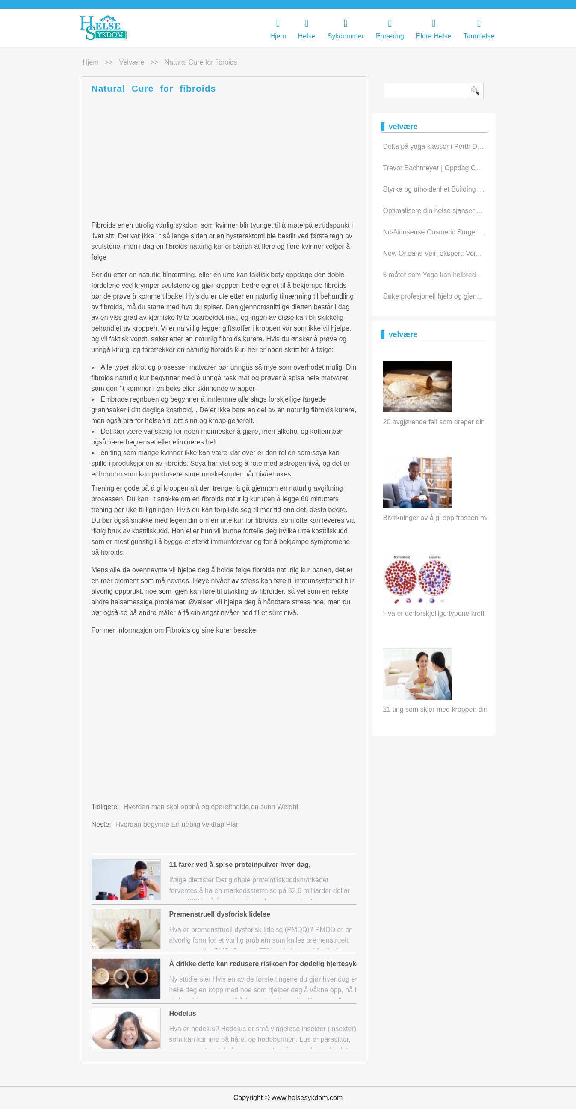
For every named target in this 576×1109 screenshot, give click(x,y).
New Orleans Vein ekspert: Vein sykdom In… (451, 253)
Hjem (278, 29)
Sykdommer (346, 29)
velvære (131, 62)
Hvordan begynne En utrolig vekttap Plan (177, 824)
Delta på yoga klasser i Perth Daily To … (444, 146)
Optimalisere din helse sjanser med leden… (449, 210)
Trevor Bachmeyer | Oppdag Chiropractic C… (452, 168)
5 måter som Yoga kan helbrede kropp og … (450, 274)
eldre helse (434, 29)
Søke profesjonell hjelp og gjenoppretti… (444, 296)
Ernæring (390, 29)
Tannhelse (479, 29)
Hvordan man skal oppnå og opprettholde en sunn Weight (211, 806)
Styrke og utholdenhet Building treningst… (447, 189)
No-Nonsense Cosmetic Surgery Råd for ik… (451, 232)
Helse (307, 29)
